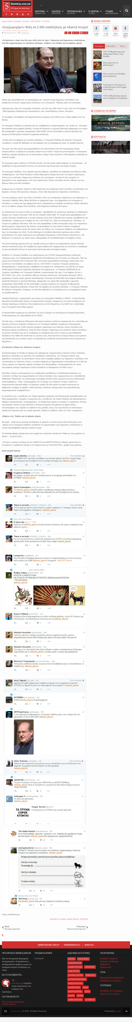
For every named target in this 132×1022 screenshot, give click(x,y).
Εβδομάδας (111, 46)
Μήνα (122, 46)
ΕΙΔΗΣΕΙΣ (56, 12)
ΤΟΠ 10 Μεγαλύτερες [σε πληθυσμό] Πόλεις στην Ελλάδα (114, 54)
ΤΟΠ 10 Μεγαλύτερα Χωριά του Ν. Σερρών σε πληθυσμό (115, 97)
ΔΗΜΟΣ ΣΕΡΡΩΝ (75, 972)
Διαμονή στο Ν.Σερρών (110, 999)
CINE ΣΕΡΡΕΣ (73, 976)
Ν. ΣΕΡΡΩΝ (94, 12)
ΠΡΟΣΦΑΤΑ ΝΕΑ (74, 12)
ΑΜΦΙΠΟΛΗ (90, 980)
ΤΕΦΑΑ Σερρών (9, 1009)
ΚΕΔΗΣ (71, 1000)
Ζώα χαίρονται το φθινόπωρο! (110, 64)
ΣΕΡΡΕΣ (71, 964)
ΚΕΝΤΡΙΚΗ (40, 12)
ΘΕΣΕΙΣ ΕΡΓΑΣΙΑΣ (75, 988)
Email (84, 38)
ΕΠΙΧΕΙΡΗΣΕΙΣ (74, 992)
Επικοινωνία (105, 972)
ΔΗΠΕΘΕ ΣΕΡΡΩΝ (75, 980)
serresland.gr (17, 988)
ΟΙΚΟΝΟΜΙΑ (90, 972)
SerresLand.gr (17, 1016)
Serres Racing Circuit (48, 949)
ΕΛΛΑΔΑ (62, 924)
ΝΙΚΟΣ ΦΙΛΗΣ (73, 924)
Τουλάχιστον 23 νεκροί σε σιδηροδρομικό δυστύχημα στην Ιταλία (114, 87)
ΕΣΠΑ (87, 996)
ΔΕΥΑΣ (80, 1000)
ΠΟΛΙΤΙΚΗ (83, 924)
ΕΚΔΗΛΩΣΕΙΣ (83, 964)
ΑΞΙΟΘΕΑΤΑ (90, 1005)
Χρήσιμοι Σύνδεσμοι (109, 966)
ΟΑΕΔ (85, 992)
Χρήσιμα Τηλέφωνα (109, 963)
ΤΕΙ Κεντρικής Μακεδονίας (13, 1007)
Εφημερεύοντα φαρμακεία (111, 982)
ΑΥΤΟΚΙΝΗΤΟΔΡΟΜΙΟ (77, 984)
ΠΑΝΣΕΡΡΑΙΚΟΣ (74, 968)
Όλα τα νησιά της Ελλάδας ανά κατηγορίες (114, 75)
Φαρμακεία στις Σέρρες (110, 985)
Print (76, 38)
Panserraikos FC (72, 949)
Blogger (118, 1016)
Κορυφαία (99, 46)
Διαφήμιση (104, 969)
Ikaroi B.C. (89, 949)
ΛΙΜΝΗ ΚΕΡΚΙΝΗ (75, 1005)
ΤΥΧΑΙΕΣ (111, 12)
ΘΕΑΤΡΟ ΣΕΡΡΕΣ (75, 996)
